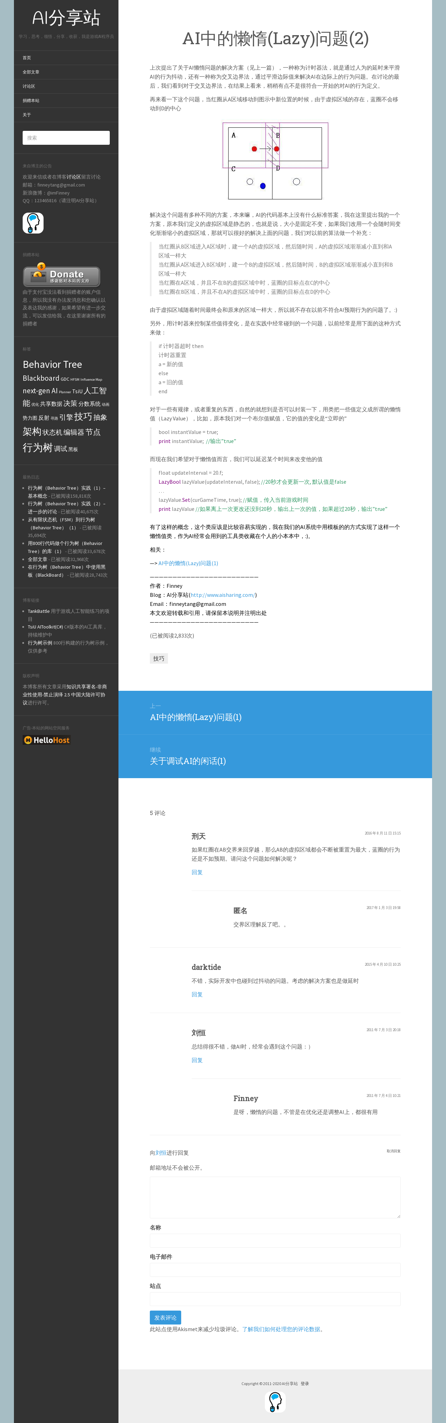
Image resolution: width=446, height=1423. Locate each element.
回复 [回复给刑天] (197, 872)
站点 (155, 1285)
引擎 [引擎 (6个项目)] (66, 417)
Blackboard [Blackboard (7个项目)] (41, 378)
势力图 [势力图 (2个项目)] (30, 418)
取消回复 (394, 1151)
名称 (155, 1227)
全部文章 (31, 72)
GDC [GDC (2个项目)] (65, 379)
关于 (27, 114)
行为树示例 (40, 643)
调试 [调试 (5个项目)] (60, 448)
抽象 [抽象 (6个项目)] (100, 417)
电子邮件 (161, 1256)
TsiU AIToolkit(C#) (45, 627)
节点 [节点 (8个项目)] (93, 432)
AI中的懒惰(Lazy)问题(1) (188, 563)
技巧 (158, 658)
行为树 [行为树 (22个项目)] (38, 447)
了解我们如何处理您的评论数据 (281, 1329)
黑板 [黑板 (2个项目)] (73, 449)
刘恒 (161, 1152)
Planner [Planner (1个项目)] (65, 392)
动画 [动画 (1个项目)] (105, 404)
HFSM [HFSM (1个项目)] (74, 379)
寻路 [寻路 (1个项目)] (54, 418)
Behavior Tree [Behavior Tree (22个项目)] (52, 364)
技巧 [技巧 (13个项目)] (83, 416)
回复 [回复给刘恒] (197, 1060)
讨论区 (29, 86)
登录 (305, 1383)
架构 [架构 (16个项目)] (32, 431)
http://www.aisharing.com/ (223, 594)
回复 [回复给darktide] (197, 994)
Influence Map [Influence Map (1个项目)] (91, 379)
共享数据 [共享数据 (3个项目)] (51, 403)
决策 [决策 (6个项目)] (70, 403)
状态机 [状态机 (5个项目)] (52, 432)
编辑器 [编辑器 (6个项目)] (73, 432)
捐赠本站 (31, 100)
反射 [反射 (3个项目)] (43, 417)
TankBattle (39, 611)
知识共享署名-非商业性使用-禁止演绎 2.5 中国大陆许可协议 (65, 694)
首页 (27, 57)
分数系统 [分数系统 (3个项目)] (89, 403)
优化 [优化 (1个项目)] (35, 404)
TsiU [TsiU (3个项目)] (77, 391)
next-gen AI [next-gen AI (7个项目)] (40, 390)
